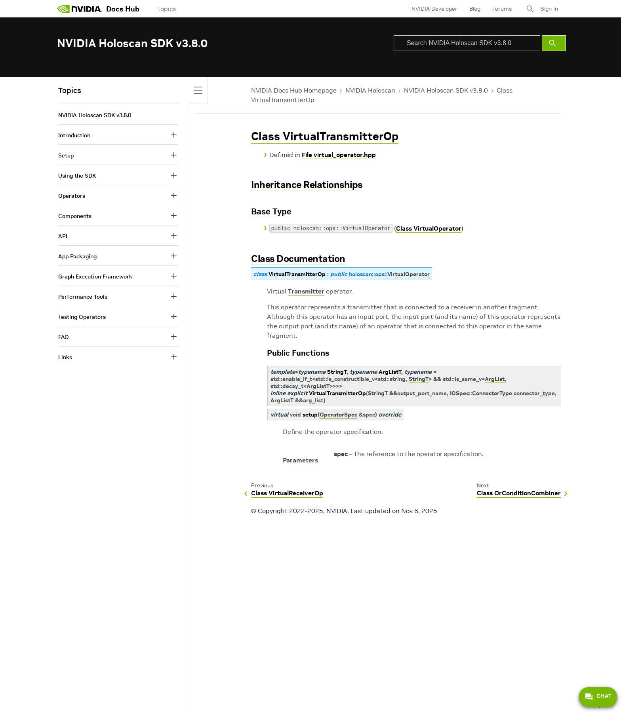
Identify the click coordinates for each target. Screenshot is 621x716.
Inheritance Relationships (306, 184)
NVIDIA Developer (434, 8)
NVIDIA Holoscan (370, 90)
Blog (474, 8)
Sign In (549, 8)
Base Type (271, 211)
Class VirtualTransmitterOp (324, 136)
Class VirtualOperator (428, 228)
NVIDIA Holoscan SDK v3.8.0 (446, 90)
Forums (502, 8)
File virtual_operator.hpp (339, 155)
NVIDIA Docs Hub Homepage (294, 90)
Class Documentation (298, 258)
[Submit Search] (554, 43)
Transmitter (306, 291)
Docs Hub (122, 8)
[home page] (79, 8)
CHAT (598, 697)
